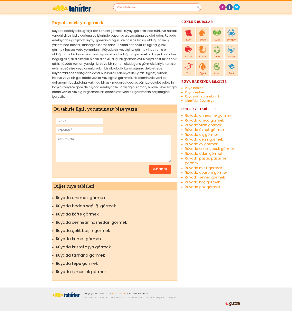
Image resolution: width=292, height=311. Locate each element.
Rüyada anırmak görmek (80, 197)
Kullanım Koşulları (155, 297)
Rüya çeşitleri (195, 92)
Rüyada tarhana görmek (80, 255)
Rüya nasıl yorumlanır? (202, 96)
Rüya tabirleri (119, 293)
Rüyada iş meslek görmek (81, 271)
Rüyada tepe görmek (77, 263)
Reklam (104, 297)
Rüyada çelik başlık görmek (83, 230)
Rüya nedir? (194, 88)
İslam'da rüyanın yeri (200, 101)
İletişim (172, 297)
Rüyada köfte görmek (77, 214)
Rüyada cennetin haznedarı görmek (91, 222)
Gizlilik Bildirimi (135, 297)
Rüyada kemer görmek (78, 239)
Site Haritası (117, 297)
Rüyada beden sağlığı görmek (86, 206)
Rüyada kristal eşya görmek (83, 247)
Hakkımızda (91, 297)
